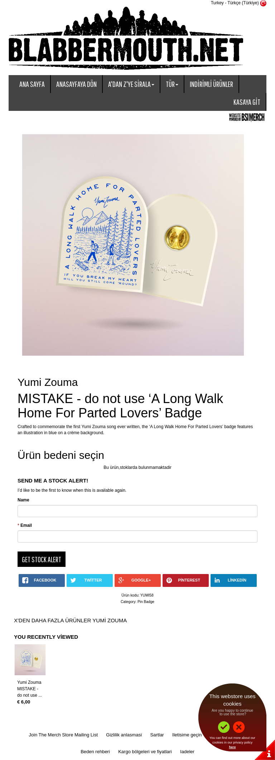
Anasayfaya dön (76, 83)
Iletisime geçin (187, 734)
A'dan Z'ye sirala (131, 83)
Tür (172, 83)
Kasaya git (246, 101)
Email (25, 525)
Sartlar (157, 734)
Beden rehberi (95, 751)
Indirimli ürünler (211, 83)
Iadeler (187, 751)
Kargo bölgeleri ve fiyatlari (145, 751)
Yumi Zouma (29, 682)
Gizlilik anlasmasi (124, 734)
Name (23, 499)
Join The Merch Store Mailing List (63, 734)
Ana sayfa (32, 83)
